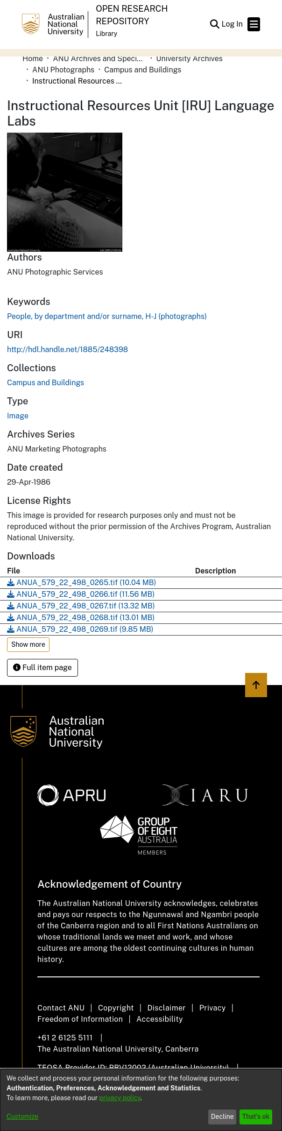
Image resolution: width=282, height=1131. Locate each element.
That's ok (256, 1116)
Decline (222, 1116)
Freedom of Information (80, 1019)
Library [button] (106, 33)
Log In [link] (232, 24)
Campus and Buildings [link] (142, 69)
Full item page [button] (42, 667)
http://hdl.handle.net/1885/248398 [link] (67, 349)
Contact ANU (61, 1008)
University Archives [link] (189, 58)
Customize (22, 1116)
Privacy (212, 1008)
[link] (45, 382)
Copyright (116, 1008)
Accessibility (159, 1019)
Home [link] (32, 58)
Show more (28, 644)
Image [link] (17, 415)
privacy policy (120, 1098)
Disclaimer (166, 1008)
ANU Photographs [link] (63, 69)
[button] (214, 24)
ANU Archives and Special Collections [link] (99, 58)
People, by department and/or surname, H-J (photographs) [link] (107, 316)
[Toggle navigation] (253, 24)
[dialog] (141, 1100)
